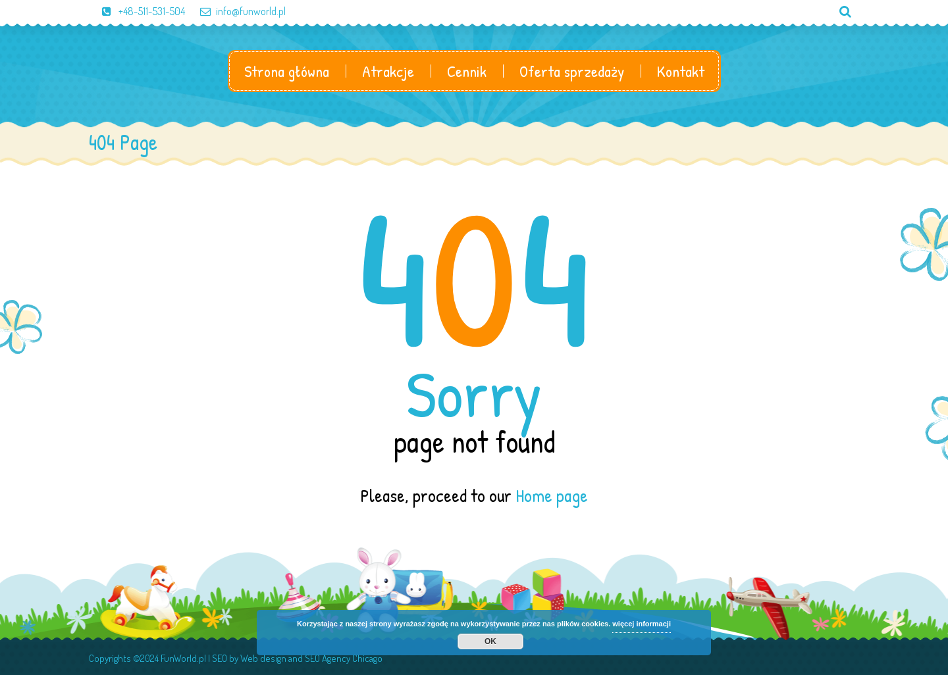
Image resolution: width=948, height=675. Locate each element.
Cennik (467, 71)
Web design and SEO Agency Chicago (311, 658)
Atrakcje (388, 71)
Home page (551, 495)
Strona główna (287, 71)
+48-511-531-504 (137, 11)
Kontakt (681, 71)
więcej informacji (641, 624)
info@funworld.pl (236, 11)
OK (490, 641)
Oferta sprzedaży (572, 71)
